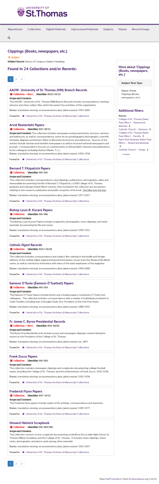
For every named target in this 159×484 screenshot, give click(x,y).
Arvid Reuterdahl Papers (27, 125)
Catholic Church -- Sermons (133, 129)
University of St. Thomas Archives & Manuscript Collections (57, 115)
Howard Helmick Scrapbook (29, 423)
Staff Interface (113, 478)
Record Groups (140, 29)
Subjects (108, 29)
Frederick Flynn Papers (26, 391)
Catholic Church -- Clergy (132, 149)
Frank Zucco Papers (23, 356)
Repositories (15, 29)
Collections (34, 29)
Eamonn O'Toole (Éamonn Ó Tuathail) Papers (41, 283)
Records (26, 245)
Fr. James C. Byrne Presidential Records (37, 321)
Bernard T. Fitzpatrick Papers (30, 168)
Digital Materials (56, 29)
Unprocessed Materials (84, 29)
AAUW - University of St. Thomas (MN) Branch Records (48, 90)
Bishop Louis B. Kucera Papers (31, 210)
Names (122, 29)
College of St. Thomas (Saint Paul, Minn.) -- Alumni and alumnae (134, 122)
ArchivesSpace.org (138, 478)
